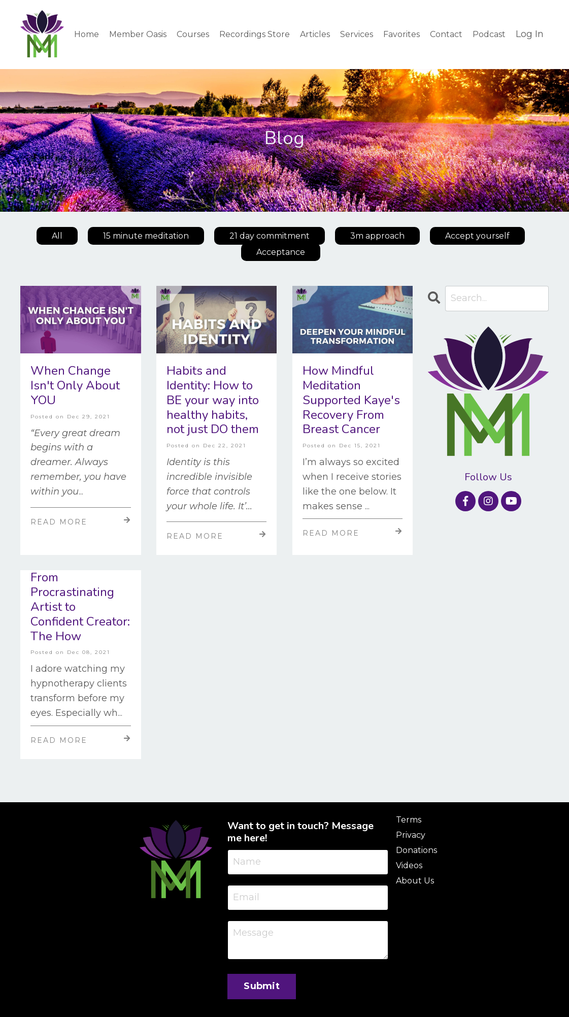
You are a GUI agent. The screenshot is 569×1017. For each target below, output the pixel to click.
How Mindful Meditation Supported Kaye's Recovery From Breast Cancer (351, 400)
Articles (315, 34)
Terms (408, 820)
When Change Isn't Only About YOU (75, 385)
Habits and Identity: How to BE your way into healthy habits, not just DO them (212, 400)
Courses (193, 34)
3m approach (377, 236)
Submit (262, 986)
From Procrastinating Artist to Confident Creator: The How (80, 606)
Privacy (410, 835)
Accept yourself (477, 236)
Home (86, 34)
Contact (446, 34)
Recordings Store (254, 34)
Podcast (489, 34)
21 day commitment (269, 236)
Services (356, 34)
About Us (415, 880)
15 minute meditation (146, 236)
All (57, 236)
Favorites (401, 34)
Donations (416, 850)
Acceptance (280, 252)
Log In (530, 34)
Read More (80, 521)
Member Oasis (137, 34)
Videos (409, 865)
